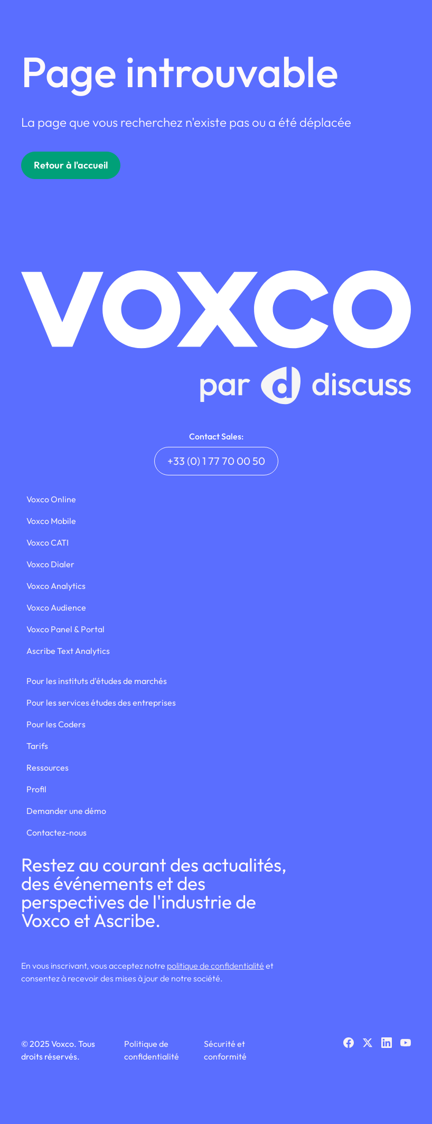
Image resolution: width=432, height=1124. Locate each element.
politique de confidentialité (215, 965)
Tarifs (37, 746)
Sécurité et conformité (225, 1050)
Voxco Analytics (56, 585)
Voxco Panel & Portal (65, 629)
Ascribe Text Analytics (68, 650)
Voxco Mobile (51, 521)
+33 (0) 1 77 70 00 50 (216, 460)
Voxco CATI (47, 542)
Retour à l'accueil (71, 165)
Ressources (47, 767)
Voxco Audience (56, 607)
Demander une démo (66, 810)
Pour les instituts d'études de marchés (96, 681)
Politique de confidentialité (151, 1050)
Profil (36, 789)
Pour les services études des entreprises (101, 702)
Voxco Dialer (50, 564)
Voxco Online (51, 499)
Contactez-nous (56, 832)
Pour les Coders (56, 724)
